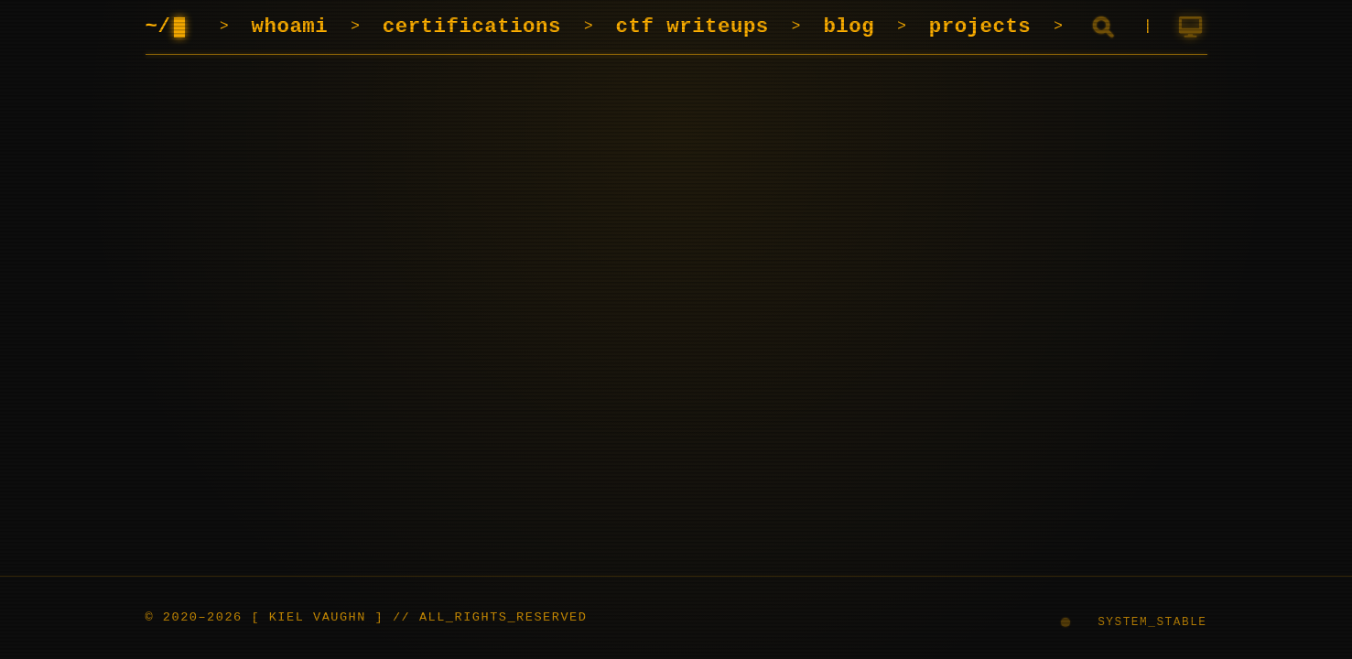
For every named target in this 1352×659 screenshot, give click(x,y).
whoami (290, 26)
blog (848, 26)
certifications (472, 26)
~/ (172, 26)
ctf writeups (692, 26)
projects (980, 26)
